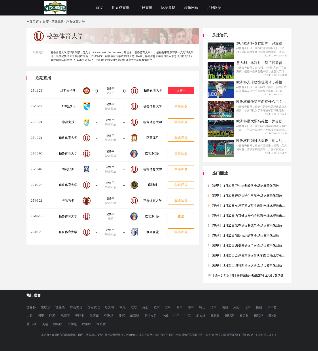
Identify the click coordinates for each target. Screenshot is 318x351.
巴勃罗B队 (152, 153)
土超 (29, 315)
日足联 (244, 315)
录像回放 (191, 8)
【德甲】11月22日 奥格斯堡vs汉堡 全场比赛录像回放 (246, 265)
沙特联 (57, 324)
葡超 (225, 307)
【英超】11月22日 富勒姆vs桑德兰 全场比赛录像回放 (246, 225)
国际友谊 (93, 307)
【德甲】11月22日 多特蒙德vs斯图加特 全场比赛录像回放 (251, 275)
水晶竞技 (68, 122)
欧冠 (122, 307)
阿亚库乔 (152, 137)
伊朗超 (72, 324)
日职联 (215, 315)
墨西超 (94, 315)
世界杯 (31, 307)
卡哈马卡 (68, 200)
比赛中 (181, 90)
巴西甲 (65, 315)
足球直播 (145, 8)
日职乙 (229, 315)
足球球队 (57, 21)
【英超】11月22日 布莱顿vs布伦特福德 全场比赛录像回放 (249, 215)
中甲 (176, 315)
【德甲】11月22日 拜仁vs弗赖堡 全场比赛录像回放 (244, 185)
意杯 (168, 307)
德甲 (191, 307)
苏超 (236, 307)
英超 (145, 307)
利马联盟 (152, 232)
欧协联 (101, 324)
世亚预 (60, 307)
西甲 (179, 307)
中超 (165, 315)
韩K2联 (31, 324)
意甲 (157, 307)
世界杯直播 (120, 8)
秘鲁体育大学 (153, 90)
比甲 (248, 307)
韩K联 (272, 315)
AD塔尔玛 (68, 106)
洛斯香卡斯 (68, 90)
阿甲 (41, 315)
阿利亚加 (68, 169)
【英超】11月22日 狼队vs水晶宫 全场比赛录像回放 (244, 235)
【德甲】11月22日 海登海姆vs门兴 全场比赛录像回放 (246, 245)
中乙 (188, 315)
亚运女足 (150, 315)
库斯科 (152, 185)
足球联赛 (214, 8)
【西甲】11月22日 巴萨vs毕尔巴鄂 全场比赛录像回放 (246, 195)
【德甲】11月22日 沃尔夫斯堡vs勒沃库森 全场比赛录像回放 (251, 255)
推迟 (181, 216)
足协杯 (200, 315)
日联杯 (258, 315)
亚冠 (122, 315)
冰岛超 (272, 307)
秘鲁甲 (110, 88)
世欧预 (45, 307)
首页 (99, 8)
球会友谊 (76, 307)
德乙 (202, 307)
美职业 (79, 315)
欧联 (134, 307)
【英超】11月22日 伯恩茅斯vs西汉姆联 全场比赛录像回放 (249, 205)
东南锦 (134, 315)
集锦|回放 (180, 106)
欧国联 (86, 324)
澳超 (45, 324)
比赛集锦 (168, 8)
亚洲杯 (108, 315)
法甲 (213, 307)
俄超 (259, 307)
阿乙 (52, 315)
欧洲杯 (109, 307)
